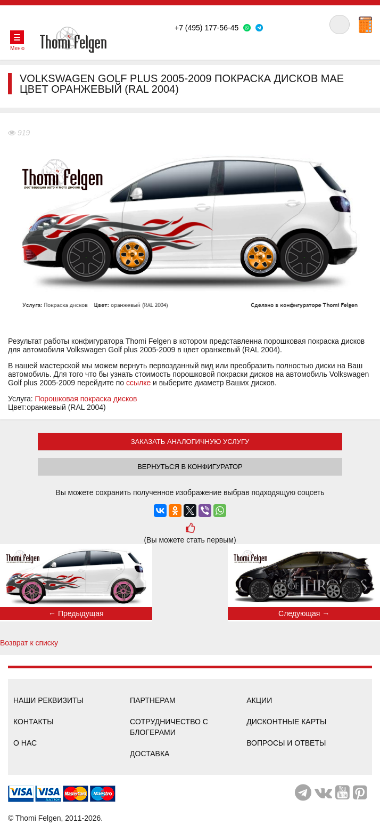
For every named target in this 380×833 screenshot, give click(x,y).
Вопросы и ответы (286, 743)
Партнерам (153, 700)
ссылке (138, 382)
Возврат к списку (29, 642)
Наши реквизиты (48, 700)
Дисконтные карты (286, 721)
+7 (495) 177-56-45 (206, 27)
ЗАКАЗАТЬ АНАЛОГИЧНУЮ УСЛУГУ (190, 442)
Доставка (149, 753)
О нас (25, 743)
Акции (259, 700)
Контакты (33, 721)
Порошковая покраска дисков (86, 398)
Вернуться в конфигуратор (190, 467)
